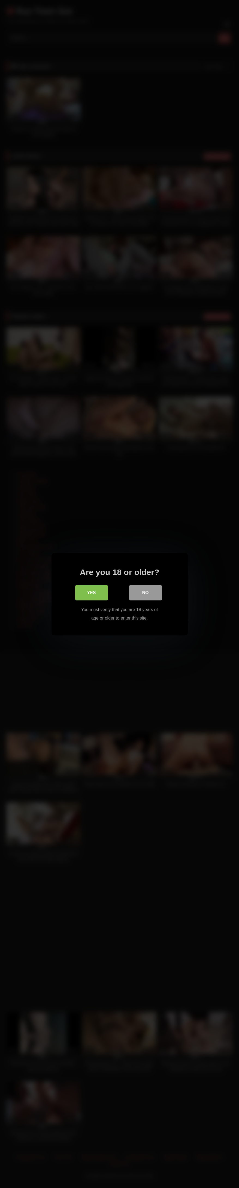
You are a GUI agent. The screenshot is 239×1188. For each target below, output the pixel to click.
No (145, 592)
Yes (91, 592)
